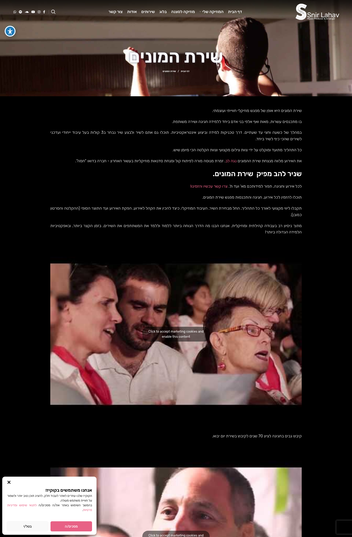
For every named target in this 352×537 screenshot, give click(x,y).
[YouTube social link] (33, 12)
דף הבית (185, 71)
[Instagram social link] (39, 12)
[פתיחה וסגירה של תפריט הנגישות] (10, 22)
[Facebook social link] (44, 12)
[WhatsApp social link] (15, 12)
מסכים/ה (71, 526)
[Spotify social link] (20, 12)
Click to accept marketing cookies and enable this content (176, 334)
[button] (9, 482)
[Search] (53, 11)
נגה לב (231, 160)
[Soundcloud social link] (26, 12)
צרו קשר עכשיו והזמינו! (209, 186)
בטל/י (27, 526)
